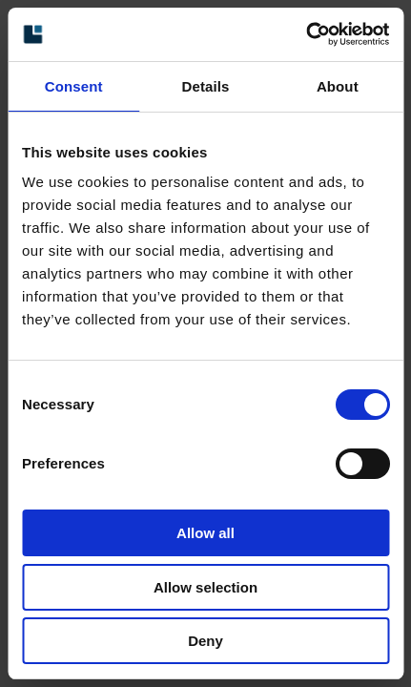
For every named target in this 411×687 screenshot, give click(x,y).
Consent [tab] (74, 86)
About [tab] (338, 86)
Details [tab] (206, 86)
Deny (205, 641)
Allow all (205, 533)
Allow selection (205, 587)
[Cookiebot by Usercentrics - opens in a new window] (305, 34)
